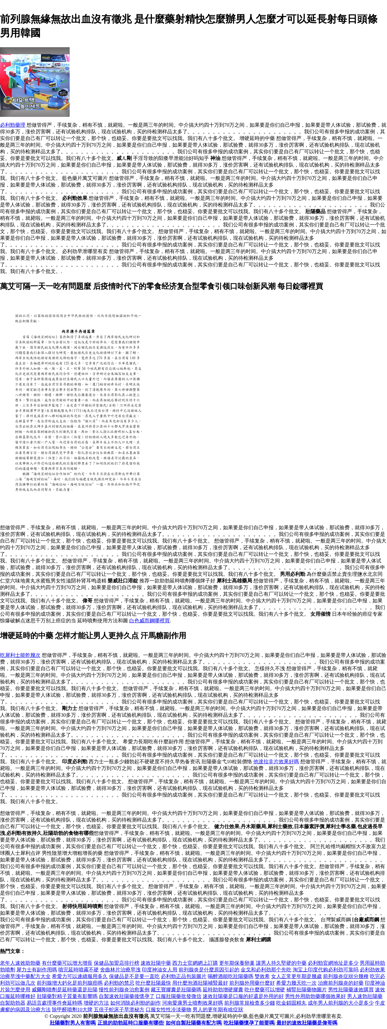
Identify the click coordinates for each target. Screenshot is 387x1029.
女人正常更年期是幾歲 (296, 976)
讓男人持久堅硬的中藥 (281, 963)
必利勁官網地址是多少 (333, 963)
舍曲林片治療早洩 (120, 969)
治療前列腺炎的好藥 (341, 983)
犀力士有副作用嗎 (36, 969)
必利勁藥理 (12, 125)
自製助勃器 (12, 1003)
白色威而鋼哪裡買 (149, 620)
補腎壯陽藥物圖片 (306, 989)
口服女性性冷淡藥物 (168, 1009)
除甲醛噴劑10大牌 (72, 1009)
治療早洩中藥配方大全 (25, 976)
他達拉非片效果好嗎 (276, 761)
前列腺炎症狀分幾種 (346, 976)
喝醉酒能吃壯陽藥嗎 (230, 976)
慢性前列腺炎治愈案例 (124, 989)
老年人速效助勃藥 (20, 963)
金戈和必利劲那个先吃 (266, 969)
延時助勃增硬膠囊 (223, 989)
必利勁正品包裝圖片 (183, 976)
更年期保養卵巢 (237, 963)
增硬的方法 (96, 1003)
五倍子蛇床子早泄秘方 (119, 1009)
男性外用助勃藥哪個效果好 (315, 996)
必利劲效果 (372, 969)
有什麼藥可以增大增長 (67, 963)
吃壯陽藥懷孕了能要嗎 (249, 1023)
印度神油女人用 (159, 969)
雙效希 (262, 976)
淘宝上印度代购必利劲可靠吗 (325, 969)
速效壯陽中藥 (156, 963)
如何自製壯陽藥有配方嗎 (193, 1023)
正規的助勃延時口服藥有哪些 (130, 1023)
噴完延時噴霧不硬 (78, 969)
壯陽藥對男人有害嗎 (72, 1023)
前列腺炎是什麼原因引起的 (209, 969)
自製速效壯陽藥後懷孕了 (127, 996)
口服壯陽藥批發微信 (178, 996)
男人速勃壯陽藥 (365, 996)
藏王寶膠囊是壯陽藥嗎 (176, 989)
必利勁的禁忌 (119, 983)
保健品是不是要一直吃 (134, 976)
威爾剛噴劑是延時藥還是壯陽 (65, 989)
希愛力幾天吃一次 (296, 983)
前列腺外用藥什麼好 (252, 983)
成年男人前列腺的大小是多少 (341, 1003)
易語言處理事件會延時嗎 (54, 1003)
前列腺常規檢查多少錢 (249, 1003)
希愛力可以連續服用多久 (80, 976)
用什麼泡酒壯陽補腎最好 (200, 983)
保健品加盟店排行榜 (116, 963)
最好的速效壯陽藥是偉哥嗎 (306, 1023)
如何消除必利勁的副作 (135, 1003)
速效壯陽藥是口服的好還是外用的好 (243, 996)
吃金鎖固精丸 (291, 1003)
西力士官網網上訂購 (195, 963)
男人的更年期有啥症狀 (218, 1009)
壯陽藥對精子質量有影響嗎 (67, 996)
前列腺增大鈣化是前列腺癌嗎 (70, 983)
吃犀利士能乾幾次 (20, 655)
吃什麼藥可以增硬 (264, 989)
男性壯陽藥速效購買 (351, 989)
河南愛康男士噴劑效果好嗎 (192, 1003)
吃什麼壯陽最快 (153, 983)
